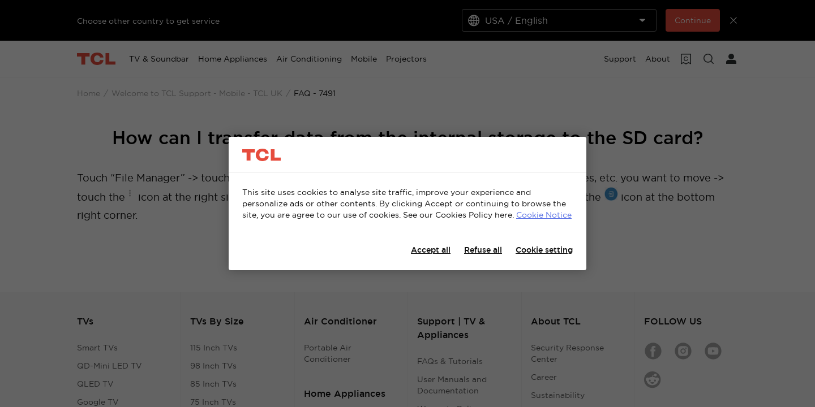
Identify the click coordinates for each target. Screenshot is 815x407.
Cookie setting (544, 250)
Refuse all (483, 250)
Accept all (431, 250)
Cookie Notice (544, 215)
